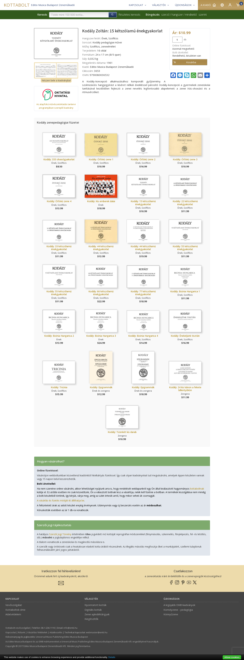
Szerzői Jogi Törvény (60, 534)
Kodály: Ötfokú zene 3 (185, 159)
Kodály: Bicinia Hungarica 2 (59, 335)
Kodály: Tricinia (59, 387)
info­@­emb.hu (70, 627)
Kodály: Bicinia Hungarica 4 (143, 335)
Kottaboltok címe (15, 609)
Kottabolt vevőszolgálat (18, 627)
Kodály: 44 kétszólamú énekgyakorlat (101, 248)
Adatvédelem (13, 614)
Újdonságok (172, 599)
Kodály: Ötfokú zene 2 (143, 159)
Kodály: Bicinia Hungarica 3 (101, 335)
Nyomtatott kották (95, 605)
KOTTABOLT (17, 5)
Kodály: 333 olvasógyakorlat (59, 159)
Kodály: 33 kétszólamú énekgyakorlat (59, 248)
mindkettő (191, 14)
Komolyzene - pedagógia (178, 609)
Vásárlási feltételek (37, 632)
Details (111, 657)
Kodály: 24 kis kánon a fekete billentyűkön (185, 389)
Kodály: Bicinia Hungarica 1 (185, 291)
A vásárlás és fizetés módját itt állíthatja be (60, 500)
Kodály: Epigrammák (101, 387)
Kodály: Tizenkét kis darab (122, 432)
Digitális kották (93, 609)
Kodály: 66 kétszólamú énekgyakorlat (101, 293)
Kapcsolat (12, 599)
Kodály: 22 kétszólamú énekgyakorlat (185, 203)
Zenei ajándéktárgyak (97, 614)
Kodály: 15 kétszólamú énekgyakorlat (143, 203)
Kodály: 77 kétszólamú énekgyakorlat (143, 293)
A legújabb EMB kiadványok (179, 605)
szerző (165, 14)
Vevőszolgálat (13, 605)
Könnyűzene (171, 614)
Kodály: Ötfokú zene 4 (59, 201)
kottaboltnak (197, 488)
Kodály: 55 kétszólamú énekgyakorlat (185, 248)
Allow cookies (231, 657)
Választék (91, 599)
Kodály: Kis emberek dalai (101, 201)
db (184, 39)
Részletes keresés (129, 14)
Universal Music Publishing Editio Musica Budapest (62, 636)
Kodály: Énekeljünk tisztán (185, 335)
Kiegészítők (91, 619)
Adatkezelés (55, 632)
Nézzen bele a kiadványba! (56, 80)
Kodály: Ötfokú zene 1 (101, 159)
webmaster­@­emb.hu (96, 632)
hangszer (177, 14)
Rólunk (21, 632)
